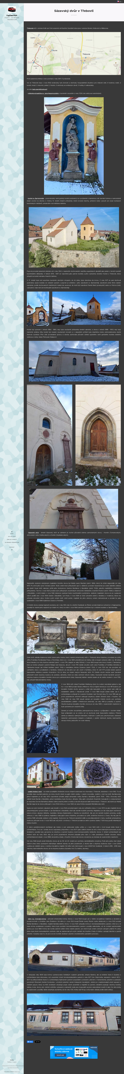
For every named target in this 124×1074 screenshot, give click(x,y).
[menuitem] (11, 534)
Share (30, 1041)
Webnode (17, 1071)
